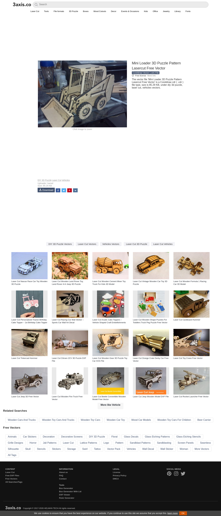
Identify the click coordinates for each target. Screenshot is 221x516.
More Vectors (202, 449)
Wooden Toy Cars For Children (174, 420)
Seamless (205, 442)
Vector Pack (113, 449)
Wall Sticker (166, 449)
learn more (172, 513)
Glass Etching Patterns (157, 436)
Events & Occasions (130, 11)
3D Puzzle (73, 11)
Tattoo (97, 449)
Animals (12, 436)
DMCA (116, 479)
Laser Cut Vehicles (163, 244)
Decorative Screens (72, 436)
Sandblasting (164, 442)
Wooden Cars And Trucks (22, 420)
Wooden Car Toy (116, 420)
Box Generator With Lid (70, 491)
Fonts (188, 11)
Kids (146, 11)
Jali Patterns (49, 442)
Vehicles (66, 180)
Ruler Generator (66, 498)
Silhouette (13, 449)
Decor (113, 11)
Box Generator (66, 488)
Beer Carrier (204, 420)
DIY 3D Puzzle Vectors (60, 244)
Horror (33, 442)
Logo (106, 442)
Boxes (86, 11)
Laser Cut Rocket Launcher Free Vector (191, 396)
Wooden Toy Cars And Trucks (58, 420)
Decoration (49, 436)
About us (63, 472)
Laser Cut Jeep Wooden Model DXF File (151, 396)
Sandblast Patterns (140, 442)
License (116, 472)
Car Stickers (29, 436)
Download (46, 189)
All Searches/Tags (13, 482)
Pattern (119, 442)
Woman (184, 449)
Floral (114, 436)
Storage (71, 449)
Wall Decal (148, 449)
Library (177, 11)
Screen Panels (186, 442)
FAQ (61, 475)
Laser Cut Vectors (87, 244)
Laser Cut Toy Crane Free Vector (188, 358)
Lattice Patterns (88, 442)
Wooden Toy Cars (90, 420)
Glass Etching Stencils (188, 436)
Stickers (56, 449)
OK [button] (183, 513)
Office (155, 11)
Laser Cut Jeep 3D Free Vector (25, 396)
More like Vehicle (110, 405)
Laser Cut (35, 11)
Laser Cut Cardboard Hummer (186, 320)
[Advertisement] (110, 38)
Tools (46, 11)
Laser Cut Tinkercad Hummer (24, 358)
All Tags (12, 455)
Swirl (85, 449)
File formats (59, 11)
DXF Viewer (64, 495)
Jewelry (166, 11)
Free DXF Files (12, 475)
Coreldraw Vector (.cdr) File (146, 73)
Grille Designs (15, 442)
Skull (28, 449)
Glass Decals (131, 436)
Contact (62, 479)
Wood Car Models (141, 420)
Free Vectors (11, 479)
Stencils (41, 449)
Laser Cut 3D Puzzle (136, 244)
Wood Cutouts (99, 11)
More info (151, 76)
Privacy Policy (119, 475)
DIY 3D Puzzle (45, 180)
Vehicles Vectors (110, 244)
